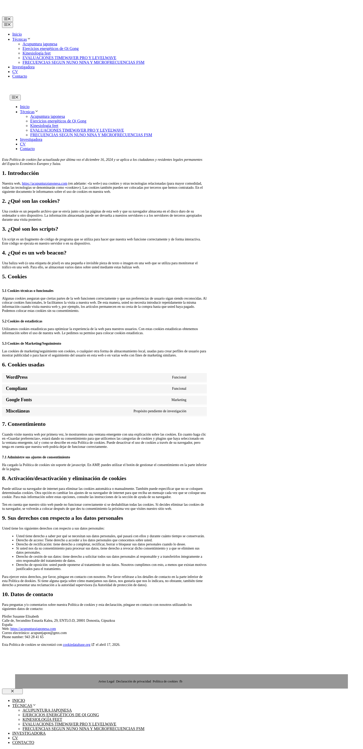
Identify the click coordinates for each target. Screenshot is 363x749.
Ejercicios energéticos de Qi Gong (51, 48)
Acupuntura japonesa (40, 44)
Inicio (17, 34)
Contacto (19, 76)
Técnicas (21, 39)
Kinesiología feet (37, 53)
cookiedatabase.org (76, 645)
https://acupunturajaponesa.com (44, 183)
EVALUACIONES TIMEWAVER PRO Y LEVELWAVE (69, 58)
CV (15, 71)
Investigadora (23, 67)
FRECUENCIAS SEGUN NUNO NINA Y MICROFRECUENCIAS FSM (83, 62)
